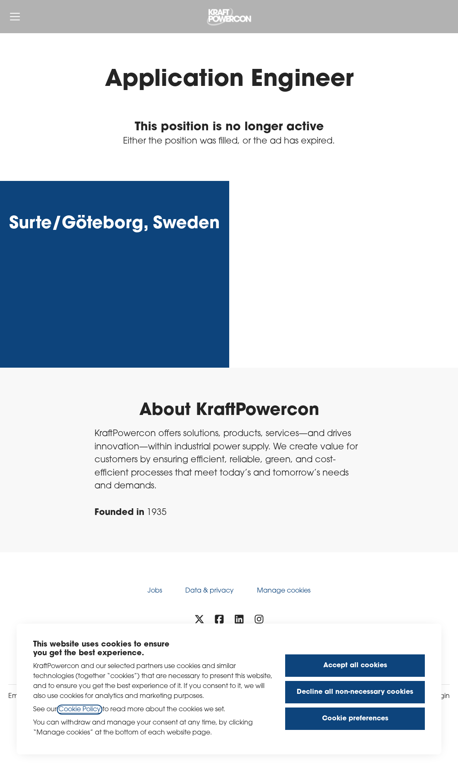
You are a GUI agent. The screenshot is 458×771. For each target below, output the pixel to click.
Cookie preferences (355, 718)
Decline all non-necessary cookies (355, 692)
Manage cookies (283, 591)
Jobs (155, 591)
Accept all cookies (355, 665)
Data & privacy (209, 591)
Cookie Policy (79, 709)
